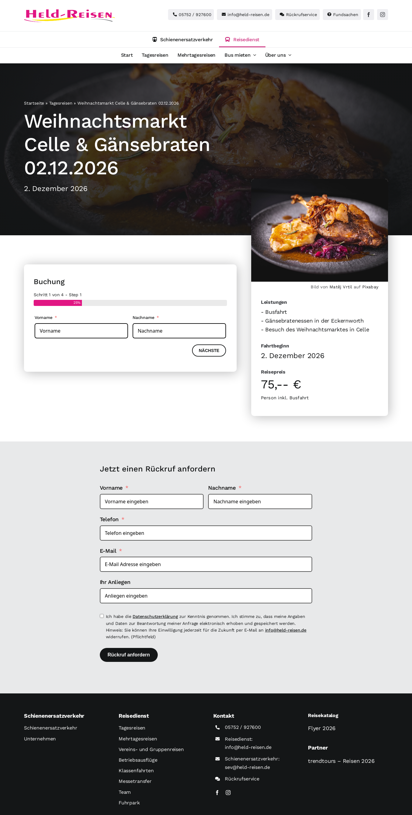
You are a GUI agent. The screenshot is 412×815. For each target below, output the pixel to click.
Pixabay (370, 286)
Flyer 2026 (322, 728)
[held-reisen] (69, 11)
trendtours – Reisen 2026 (341, 761)
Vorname (43, 317)
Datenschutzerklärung (155, 616)
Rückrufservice (242, 779)
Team (125, 792)
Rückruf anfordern (129, 654)
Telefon (109, 519)
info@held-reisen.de (286, 630)
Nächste (209, 350)
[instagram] (382, 14)
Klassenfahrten (136, 770)
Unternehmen (40, 739)
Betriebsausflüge (138, 760)
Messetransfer (135, 781)
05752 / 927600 (243, 727)
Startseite (34, 103)
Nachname (143, 317)
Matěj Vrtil (340, 286)
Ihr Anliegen (115, 582)
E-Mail (108, 551)
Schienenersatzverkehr (50, 728)
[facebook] (368, 14)
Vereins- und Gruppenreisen (151, 749)
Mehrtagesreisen (138, 739)
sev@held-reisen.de (247, 767)
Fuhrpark (129, 803)
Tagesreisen (61, 103)
